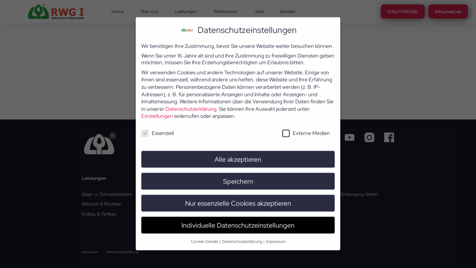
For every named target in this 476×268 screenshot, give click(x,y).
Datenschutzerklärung (190, 102)
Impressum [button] (276, 234)
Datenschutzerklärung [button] (242, 234)
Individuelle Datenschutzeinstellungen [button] (238, 218)
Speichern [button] (238, 174)
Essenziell (157, 126)
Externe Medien (306, 126)
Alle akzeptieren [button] (238, 153)
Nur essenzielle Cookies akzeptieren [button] (238, 196)
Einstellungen (157, 109)
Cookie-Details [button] (205, 234)
